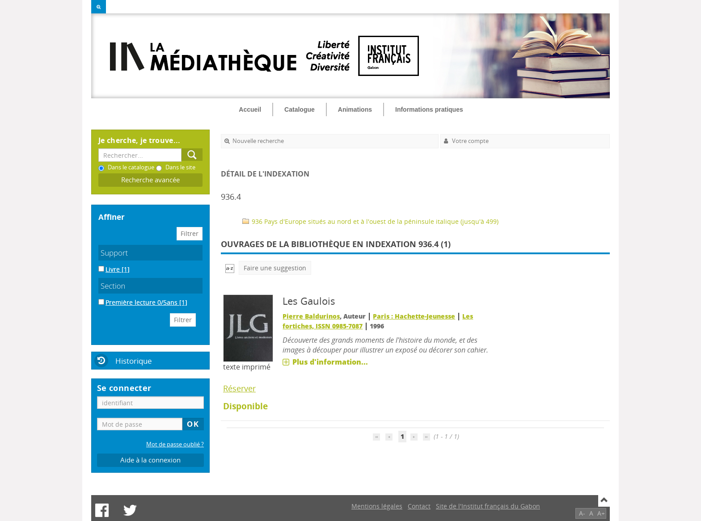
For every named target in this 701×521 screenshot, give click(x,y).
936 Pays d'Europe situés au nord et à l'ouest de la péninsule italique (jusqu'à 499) (370, 221)
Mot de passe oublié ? (175, 444)
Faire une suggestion (275, 268)
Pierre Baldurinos (311, 316)
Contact (419, 506)
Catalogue (299, 109)
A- (582, 513)
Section (113, 286)
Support (114, 253)
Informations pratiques (429, 109)
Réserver (239, 388)
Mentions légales (376, 506)
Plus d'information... (330, 362)
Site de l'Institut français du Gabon (488, 506)
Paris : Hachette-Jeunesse (414, 316)
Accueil (250, 109)
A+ (601, 513)
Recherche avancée (150, 180)
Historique (133, 361)
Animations (355, 109)
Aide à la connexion (150, 460)
